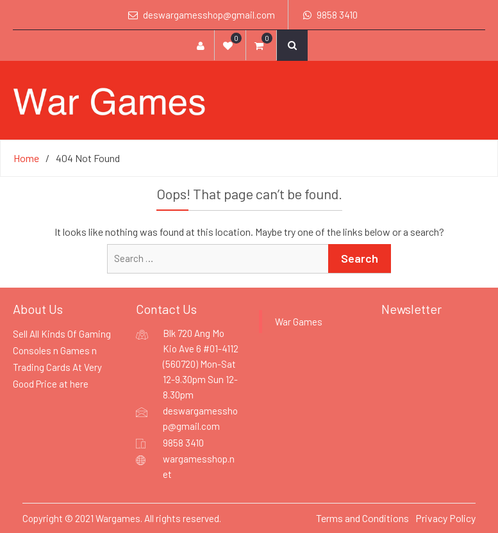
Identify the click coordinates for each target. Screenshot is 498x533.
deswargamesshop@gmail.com (209, 14)
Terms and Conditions (362, 518)
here (79, 384)
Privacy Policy (445, 518)
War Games (298, 321)
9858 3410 (337, 14)
